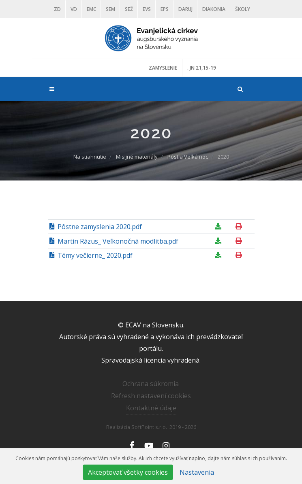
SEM (110, 9)
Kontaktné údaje (151, 407)
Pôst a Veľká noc (187, 156)
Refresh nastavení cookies (151, 395)
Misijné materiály (137, 156)
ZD (57, 9)
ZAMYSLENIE (163, 67)
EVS (147, 9)
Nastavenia (197, 472)
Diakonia (213, 9)
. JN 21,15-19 (201, 67)
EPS (165, 9)
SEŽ (129, 9)
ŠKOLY (242, 9)
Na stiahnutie (89, 156)
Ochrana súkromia (150, 383)
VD (74, 9)
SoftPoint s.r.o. (149, 427)
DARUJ (185, 9)
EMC (91, 9)
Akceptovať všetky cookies (128, 472)
